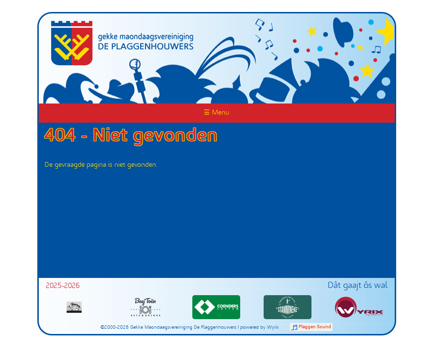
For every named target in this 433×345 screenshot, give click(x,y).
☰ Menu (216, 112)
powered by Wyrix (259, 327)
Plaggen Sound (315, 326)
